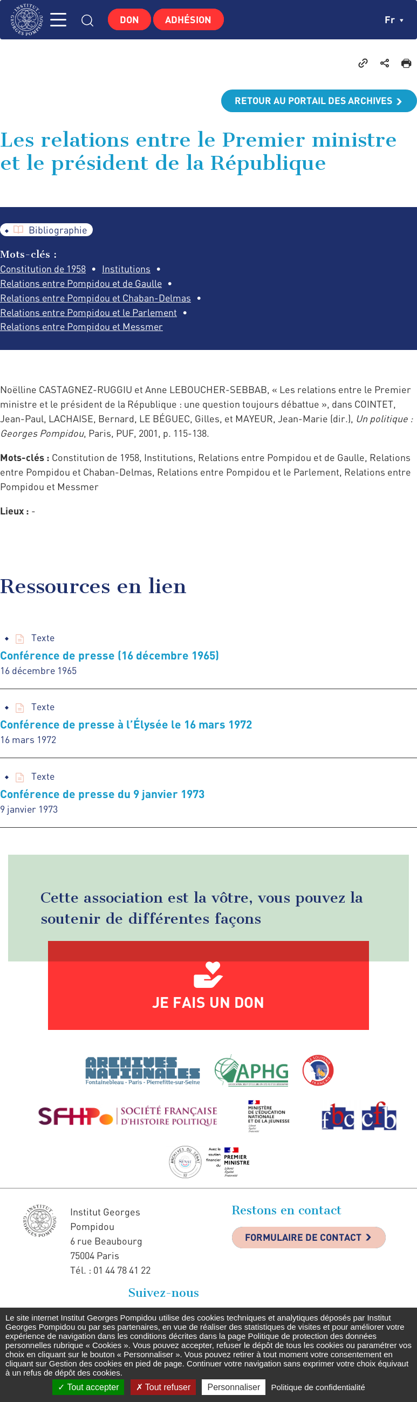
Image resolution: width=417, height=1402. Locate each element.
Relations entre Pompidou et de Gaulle (83, 284)
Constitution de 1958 (43, 269)
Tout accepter (88, 1387)
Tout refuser (163, 1387)
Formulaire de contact (304, 1254)
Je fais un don (208, 1017)
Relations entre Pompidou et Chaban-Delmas (97, 298)
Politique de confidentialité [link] (318, 1387)
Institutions (128, 269)
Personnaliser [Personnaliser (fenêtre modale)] (233, 1387)
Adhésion (190, 19)
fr (394, 19)
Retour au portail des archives (312, 101)
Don (130, 19)
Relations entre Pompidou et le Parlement (91, 327)
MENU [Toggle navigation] (62, 19)
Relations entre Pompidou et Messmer (84, 342)
